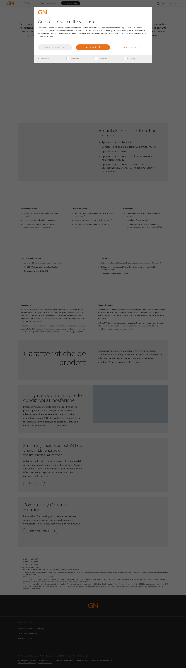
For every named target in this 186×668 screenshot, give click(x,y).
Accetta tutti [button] (93, 47)
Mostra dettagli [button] (131, 47)
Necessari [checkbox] (43, 59)
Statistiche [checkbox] (101, 59)
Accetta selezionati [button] (55, 47)
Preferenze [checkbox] (72, 59)
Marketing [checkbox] (129, 59)
